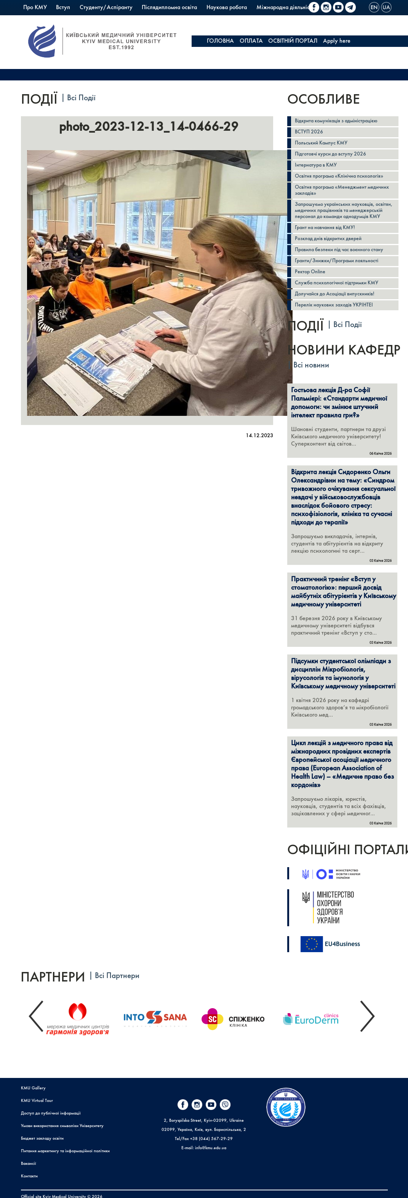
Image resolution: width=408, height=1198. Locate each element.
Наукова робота (226, 8)
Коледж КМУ (108, 19)
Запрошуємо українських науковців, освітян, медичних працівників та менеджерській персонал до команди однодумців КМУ (343, 210)
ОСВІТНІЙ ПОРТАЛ (292, 41)
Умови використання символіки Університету (62, 1126)
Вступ (63, 8)
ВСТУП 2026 (309, 132)
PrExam (144, 19)
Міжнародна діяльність (285, 8)
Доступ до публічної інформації (51, 1113)
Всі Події (81, 98)
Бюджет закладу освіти (42, 1138)
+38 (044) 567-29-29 (211, 1139)
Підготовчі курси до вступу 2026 (330, 154)
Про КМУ (35, 8)
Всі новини (311, 365)
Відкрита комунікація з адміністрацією (336, 121)
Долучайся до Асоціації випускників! (334, 294)
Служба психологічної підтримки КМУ (336, 283)
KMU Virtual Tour (37, 1101)
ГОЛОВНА (220, 41)
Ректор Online (310, 271)
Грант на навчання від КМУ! (325, 227)
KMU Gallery (33, 1088)
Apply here (336, 41)
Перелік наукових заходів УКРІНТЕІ (334, 305)
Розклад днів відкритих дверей (328, 238)
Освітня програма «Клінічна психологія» (339, 176)
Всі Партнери (117, 976)
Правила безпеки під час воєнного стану (339, 249)
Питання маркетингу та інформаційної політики (65, 1151)
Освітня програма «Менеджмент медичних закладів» (342, 190)
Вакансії (28, 1163)
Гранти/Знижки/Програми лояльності (336, 260)
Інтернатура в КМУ (316, 165)
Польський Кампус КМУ (53, 19)
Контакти (29, 1176)
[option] (84, 1017)
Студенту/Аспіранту (106, 8)
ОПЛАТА (251, 41)
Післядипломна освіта (169, 8)
